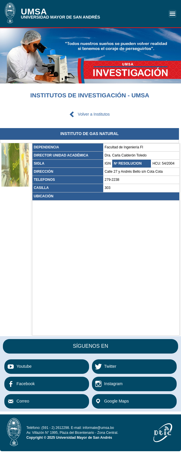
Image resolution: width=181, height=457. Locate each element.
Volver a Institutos (94, 114)
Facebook (25, 383)
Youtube (24, 366)
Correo (22, 401)
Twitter (110, 366)
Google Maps (116, 401)
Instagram (113, 383)
